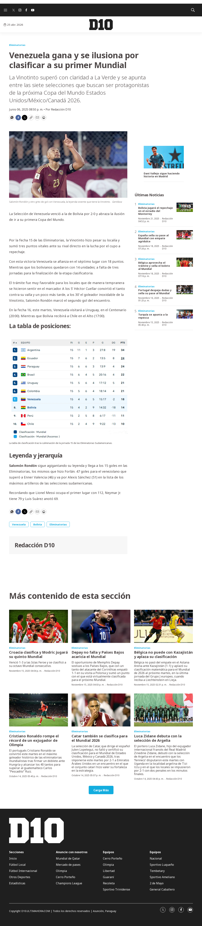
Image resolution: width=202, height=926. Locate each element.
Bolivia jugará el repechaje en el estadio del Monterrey (155, 211)
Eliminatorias (17, 45)
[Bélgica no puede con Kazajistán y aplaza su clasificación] (163, 626)
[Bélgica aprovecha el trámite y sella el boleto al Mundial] (184, 262)
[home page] (101, 24)
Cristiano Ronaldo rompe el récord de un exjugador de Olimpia (34, 740)
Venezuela (19, 524)
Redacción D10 (35, 545)
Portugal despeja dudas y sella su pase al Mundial (155, 291)
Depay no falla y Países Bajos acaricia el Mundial (98, 654)
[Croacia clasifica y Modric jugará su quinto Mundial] (38, 626)
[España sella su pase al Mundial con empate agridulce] (184, 234)
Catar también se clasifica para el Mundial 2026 (100, 738)
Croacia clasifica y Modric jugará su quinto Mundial (38, 654)
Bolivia (37, 524)
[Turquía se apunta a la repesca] (184, 314)
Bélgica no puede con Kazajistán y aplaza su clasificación (163, 654)
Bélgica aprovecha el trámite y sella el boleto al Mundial (154, 266)
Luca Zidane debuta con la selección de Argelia (158, 738)
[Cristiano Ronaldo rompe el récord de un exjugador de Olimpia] (38, 710)
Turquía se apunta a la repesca (153, 316)
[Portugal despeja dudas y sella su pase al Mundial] (184, 289)
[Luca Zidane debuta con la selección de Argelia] (163, 710)
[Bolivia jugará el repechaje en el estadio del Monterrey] (184, 207)
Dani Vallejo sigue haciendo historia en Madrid (162, 175)
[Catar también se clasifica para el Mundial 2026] (101, 710)
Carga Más (101, 790)
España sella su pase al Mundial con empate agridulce (153, 238)
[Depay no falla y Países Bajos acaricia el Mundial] (101, 626)
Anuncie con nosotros (71, 852)
